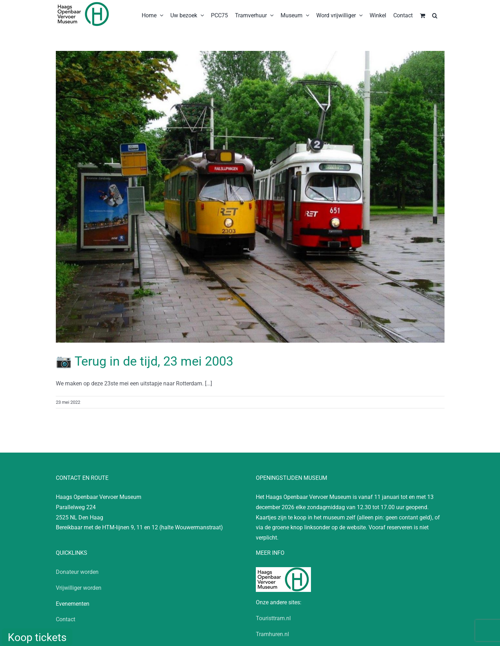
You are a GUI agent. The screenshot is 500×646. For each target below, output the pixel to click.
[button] (434, 15)
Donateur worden (77, 572)
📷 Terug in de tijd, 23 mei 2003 (144, 361)
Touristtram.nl (273, 618)
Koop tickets (37, 637)
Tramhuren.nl (272, 634)
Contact (65, 619)
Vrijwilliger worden (78, 587)
